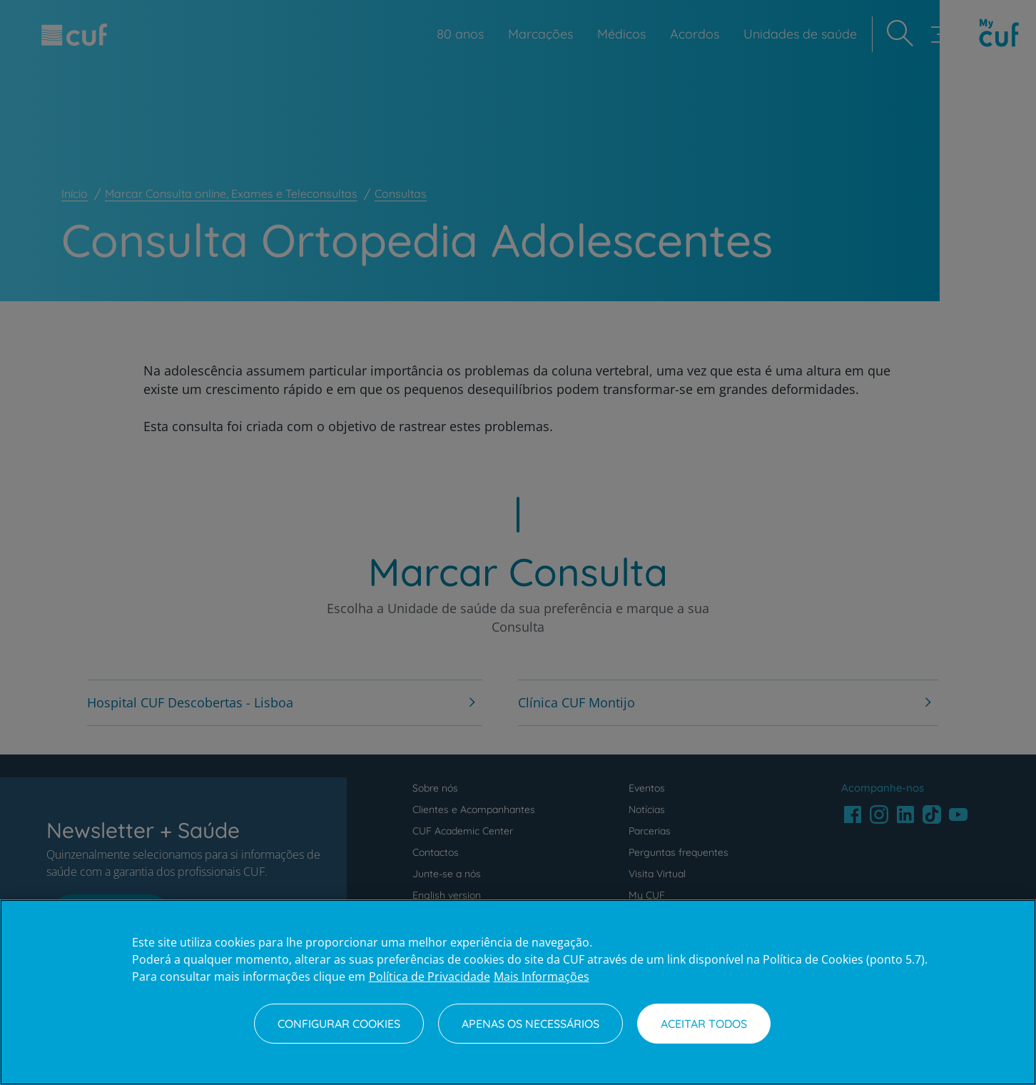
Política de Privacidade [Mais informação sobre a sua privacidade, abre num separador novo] (429, 976)
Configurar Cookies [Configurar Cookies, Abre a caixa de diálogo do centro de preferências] (339, 1023)
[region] (518, 992)
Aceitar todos (704, 1023)
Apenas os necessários (530, 1023)
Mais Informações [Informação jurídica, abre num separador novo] (541, 976)
